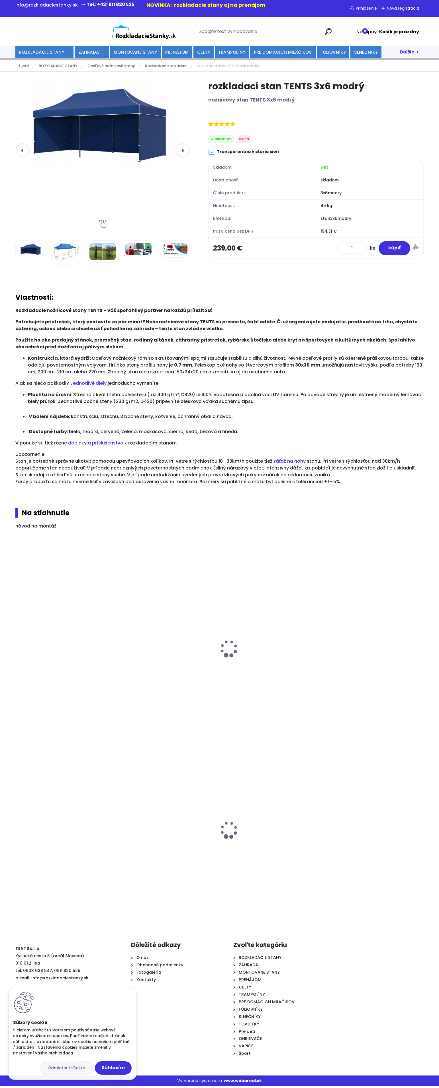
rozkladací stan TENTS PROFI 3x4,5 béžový (366, 847)
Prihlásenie (366, 8)
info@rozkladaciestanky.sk (59, 979)
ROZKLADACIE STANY (41, 52)
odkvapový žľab (37, 664)
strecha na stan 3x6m (354, 653)
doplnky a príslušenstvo (95, 443)
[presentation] (22, 150)
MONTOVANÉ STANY (135, 52)
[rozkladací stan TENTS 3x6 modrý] (102, 125)
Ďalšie (407, 52)
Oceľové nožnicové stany (111, 66)
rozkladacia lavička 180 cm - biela (57, 824)
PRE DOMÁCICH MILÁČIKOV (283, 52)
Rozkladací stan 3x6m (166, 66)
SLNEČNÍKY (366, 52)
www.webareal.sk (243, 1082)
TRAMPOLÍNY (231, 52)
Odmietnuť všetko (66, 1068)
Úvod (24, 66)
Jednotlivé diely (88, 383)
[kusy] (347, 249)
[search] (281, 33)
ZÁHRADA (88, 52)
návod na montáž (35, 526)
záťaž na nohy (289, 461)
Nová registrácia (403, 8)
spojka (233, 660)
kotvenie (131, 664)
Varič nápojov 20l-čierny (149, 842)
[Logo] (50, 31)
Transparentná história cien (243, 152)
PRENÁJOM (177, 52)
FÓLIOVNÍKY (333, 52)
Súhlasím (113, 1067)
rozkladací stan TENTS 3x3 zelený (262, 822)
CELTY (203, 52)
